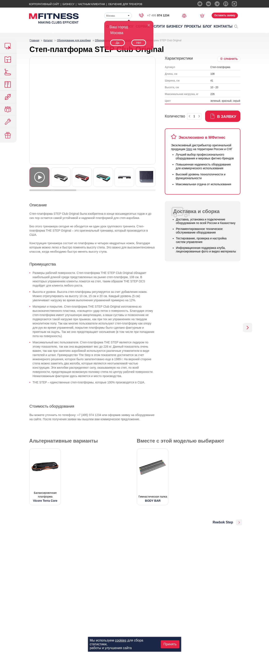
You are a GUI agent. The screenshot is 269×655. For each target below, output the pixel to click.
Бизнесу (68, 4)
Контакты (223, 26)
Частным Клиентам (91, 4)
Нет (138, 42)
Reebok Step (223, 522)
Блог (207, 26)
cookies (120, 640)
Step (189, 149)
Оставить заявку (224, 15)
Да (117, 42)
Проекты (192, 26)
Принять (170, 644)
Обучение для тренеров (125, 4)
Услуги (158, 26)
